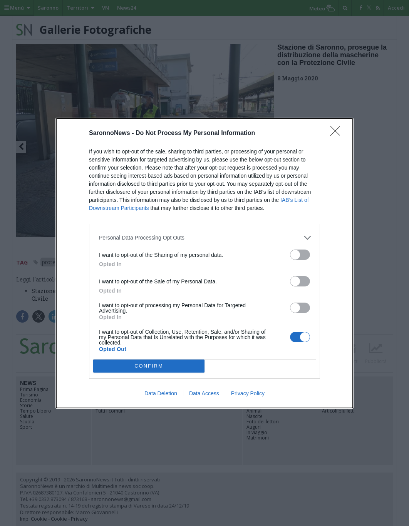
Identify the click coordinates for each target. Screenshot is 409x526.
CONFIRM (148, 365)
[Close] (337, 133)
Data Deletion (160, 393)
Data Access (204, 393)
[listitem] (204, 238)
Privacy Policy (248, 393)
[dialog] (204, 263)
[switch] (300, 255)
